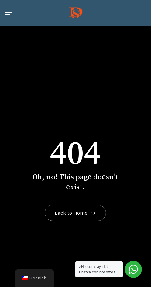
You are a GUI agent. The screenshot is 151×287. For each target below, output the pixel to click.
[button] (8, 13)
